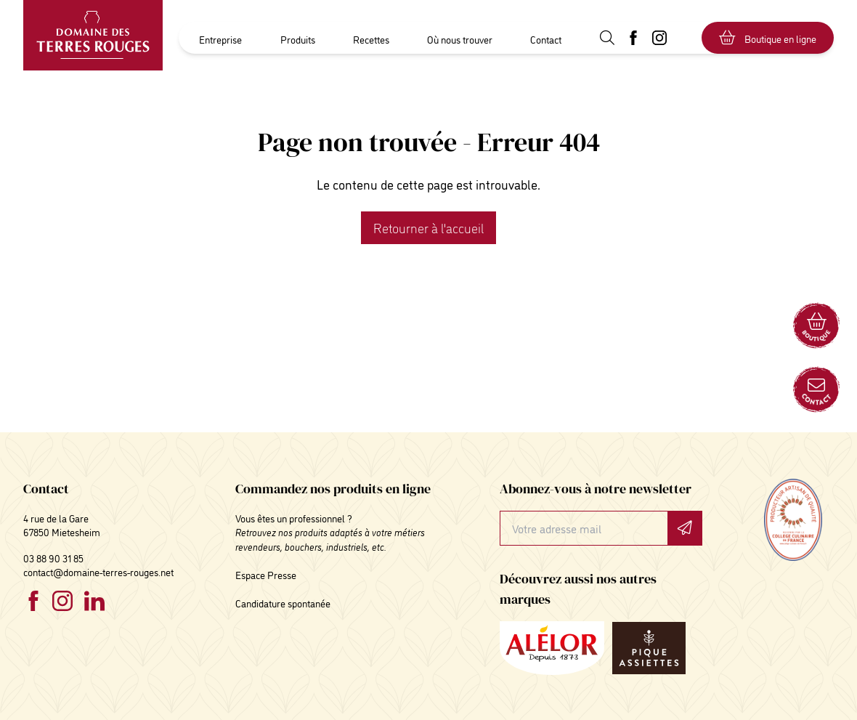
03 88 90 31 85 (53, 558)
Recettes (371, 39)
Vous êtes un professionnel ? (293, 518)
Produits (297, 39)
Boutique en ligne (767, 38)
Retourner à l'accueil (428, 227)
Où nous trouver (459, 39)
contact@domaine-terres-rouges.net (98, 571)
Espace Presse (265, 574)
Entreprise (220, 39)
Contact (545, 39)
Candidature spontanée (282, 603)
